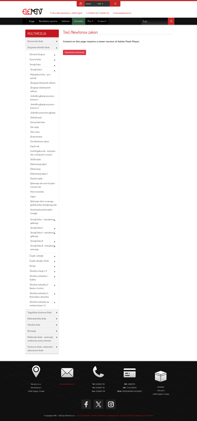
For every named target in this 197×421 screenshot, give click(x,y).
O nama (101, 21)
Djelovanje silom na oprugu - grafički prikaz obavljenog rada (43, 203)
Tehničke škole (33, 324)
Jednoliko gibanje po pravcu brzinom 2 (42, 106)
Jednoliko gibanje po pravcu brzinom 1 (42, 97)
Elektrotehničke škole (36, 318)
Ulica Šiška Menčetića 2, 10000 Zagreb (67, 13)
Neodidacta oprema (48, 21)
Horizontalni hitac (37, 122)
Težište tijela (35, 159)
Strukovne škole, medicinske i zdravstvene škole (40, 348)
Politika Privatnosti (98, 416)
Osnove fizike (35, 59)
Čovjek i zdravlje (36, 255)
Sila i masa (35, 131)
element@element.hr (123, 13)
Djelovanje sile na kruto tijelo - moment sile (43, 185)
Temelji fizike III (36, 240)
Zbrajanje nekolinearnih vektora (40, 89)
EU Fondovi (149, 416)
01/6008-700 (93, 13)
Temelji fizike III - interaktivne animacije (42, 247)
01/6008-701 (104, 13)
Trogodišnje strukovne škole (39, 312)
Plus (89, 21)
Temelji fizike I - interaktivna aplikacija (42, 221)
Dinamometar (36, 136)
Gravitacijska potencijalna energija (41, 211)
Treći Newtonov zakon (39, 141)
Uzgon (33, 196)
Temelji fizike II (36, 227)
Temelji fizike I (36, 69)
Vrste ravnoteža (37, 191)
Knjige (32, 21)
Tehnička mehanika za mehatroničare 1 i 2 (39, 303)
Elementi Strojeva (37, 54)
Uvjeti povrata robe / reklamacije (131, 416)
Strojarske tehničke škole (38, 47)
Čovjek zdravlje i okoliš (39, 260)
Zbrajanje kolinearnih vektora (42, 82)
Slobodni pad (35, 117)
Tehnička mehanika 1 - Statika (39, 278)
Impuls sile (34, 146)
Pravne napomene (83, 416)
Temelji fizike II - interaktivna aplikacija (42, 234)
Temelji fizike (35, 64)
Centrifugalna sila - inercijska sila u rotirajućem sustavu (42, 153)
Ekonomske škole (35, 41)
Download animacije (74, 52)
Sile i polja (34, 127)
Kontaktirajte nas (112, 416)
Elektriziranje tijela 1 (38, 164)
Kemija (32, 265)
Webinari (66, 21)
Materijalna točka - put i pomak (40, 76)
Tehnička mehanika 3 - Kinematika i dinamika (39, 295)
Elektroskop (35, 168)
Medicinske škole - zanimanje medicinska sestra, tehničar (40, 339)
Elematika (78, 21)
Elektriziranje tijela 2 (39, 173)
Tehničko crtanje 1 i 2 (38, 270)
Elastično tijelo (36, 178)
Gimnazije (31, 330)
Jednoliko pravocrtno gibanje (42, 112)
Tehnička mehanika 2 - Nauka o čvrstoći (39, 286)
